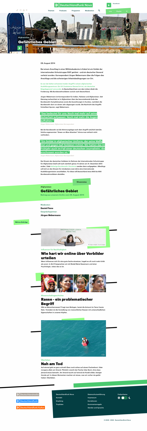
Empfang (59, 401)
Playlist (118, 11)
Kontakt (59, 398)
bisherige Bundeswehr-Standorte (63, 166)
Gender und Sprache (96, 408)
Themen (51, 11)
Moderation (89, 11)
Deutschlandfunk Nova (65, 394)
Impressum (92, 398)
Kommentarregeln (95, 404)
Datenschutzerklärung (96, 394)
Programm (76, 11)
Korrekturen (92, 401)
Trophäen (59, 404)
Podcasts (63, 11)
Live (110, 11)
